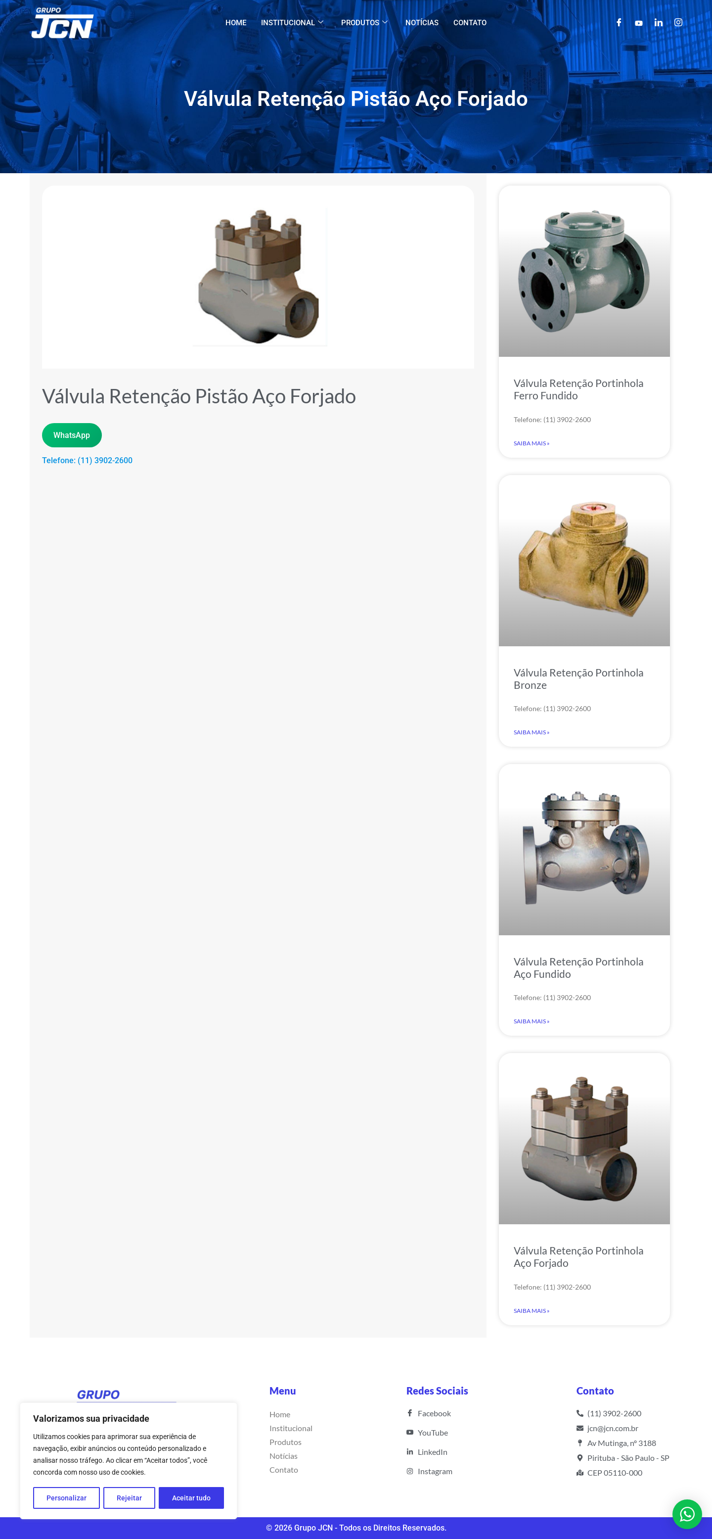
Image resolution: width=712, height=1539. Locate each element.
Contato (470, 22)
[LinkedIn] (659, 23)
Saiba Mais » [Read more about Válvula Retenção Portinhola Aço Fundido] (532, 1021)
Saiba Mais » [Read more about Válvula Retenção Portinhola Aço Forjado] (532, 1310)
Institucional (292, 22)
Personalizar (66, 1498)
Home (235, 22)
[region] (128, 1461)
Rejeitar (129, 1498)
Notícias (422, 22)
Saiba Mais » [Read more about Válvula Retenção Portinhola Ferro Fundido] (532, 443)
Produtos (364, 22)
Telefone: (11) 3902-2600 (87, 460)
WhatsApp (71, 435)
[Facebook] (619, 23)
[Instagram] (678, 23)
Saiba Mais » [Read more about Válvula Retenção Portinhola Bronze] (532, 732)
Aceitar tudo (191, 1498)
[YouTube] (639, 23)
